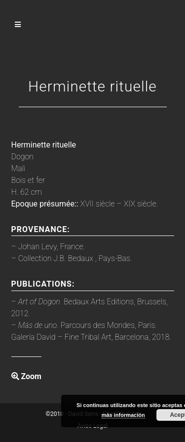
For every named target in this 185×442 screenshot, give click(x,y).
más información (123, 415)
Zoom (26, 376)
